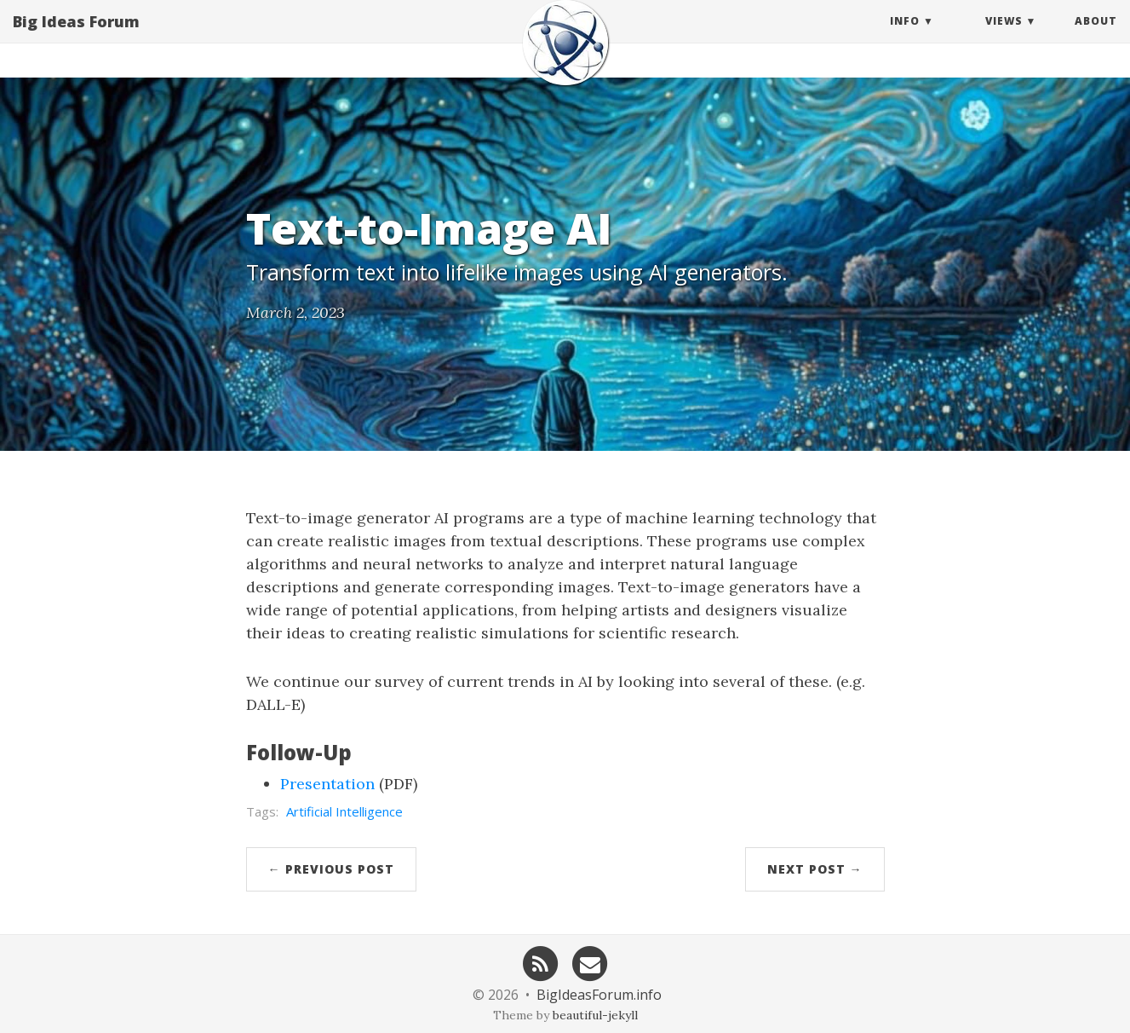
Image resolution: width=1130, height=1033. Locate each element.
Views (1004, 38)
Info (905, 38)
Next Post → (815, 869)
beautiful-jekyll (595, 1015)
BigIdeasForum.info (599, 994)
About (1096, 38)
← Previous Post (331, 869)
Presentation (327, 784)
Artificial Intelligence (344, 811)
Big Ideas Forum (76, 38)
